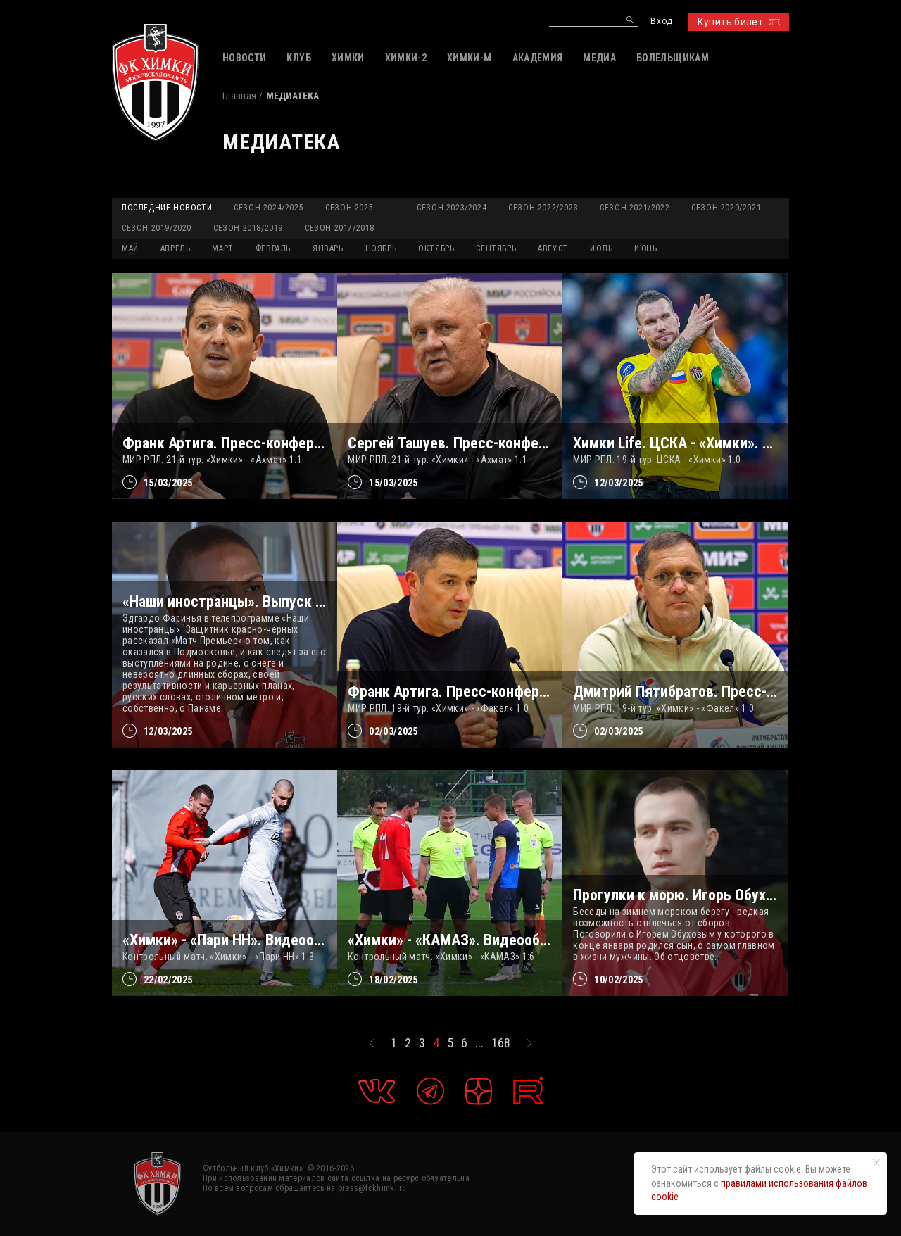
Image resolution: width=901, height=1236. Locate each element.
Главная (239, 95)
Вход (661, 21)
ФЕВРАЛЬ (273, 248)
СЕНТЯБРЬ (496, 248)
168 (500, 1043)
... (479, 1043)
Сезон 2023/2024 (451, 208)
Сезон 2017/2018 (339, 228)
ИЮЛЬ (601, 248)
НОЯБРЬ (381, 248)
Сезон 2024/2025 (268, 208)
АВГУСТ (553, 248)
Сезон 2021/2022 (634, 208)
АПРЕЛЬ (175, 248)
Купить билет (739, 21)
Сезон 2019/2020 (156, 228)
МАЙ (130, 248)
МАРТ (222, 248)
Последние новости (167, 208)
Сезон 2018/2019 (248, 228)
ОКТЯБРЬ (436, 248)
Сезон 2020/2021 (726, 208)
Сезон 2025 (349, 208)
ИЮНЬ (645, 248)
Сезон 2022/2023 (543, 208)
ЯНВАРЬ (328, 248)
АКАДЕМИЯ (537, 57)
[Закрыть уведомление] (876, 1163)
